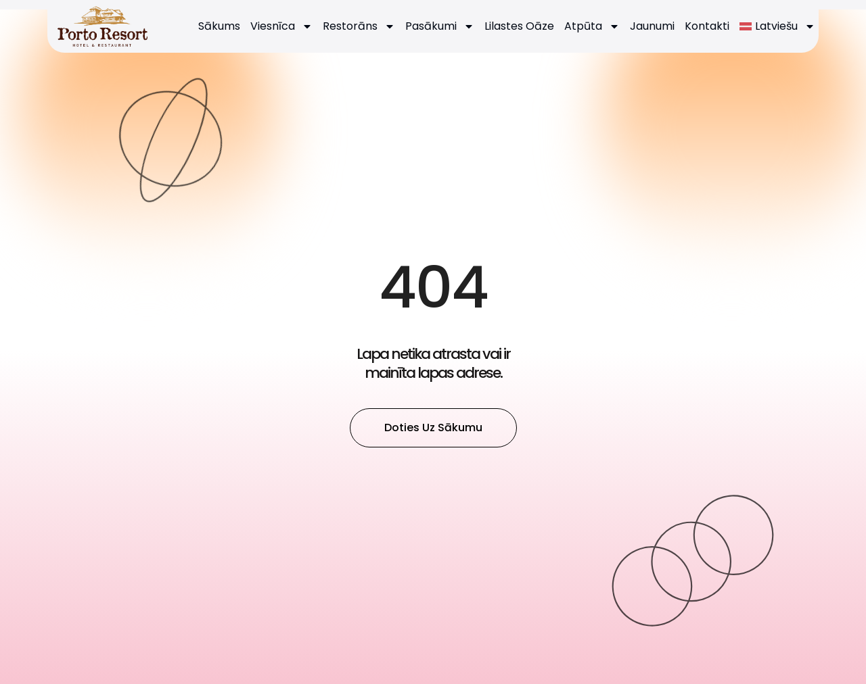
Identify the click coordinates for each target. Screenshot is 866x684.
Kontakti (707, 26)
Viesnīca (281, 26)
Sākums (219, 26)
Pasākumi (439, 26)
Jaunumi (652, 26)
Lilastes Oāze (519, 26)
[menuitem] (777, 26)
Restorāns (359, 26)
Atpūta (592, 26)
